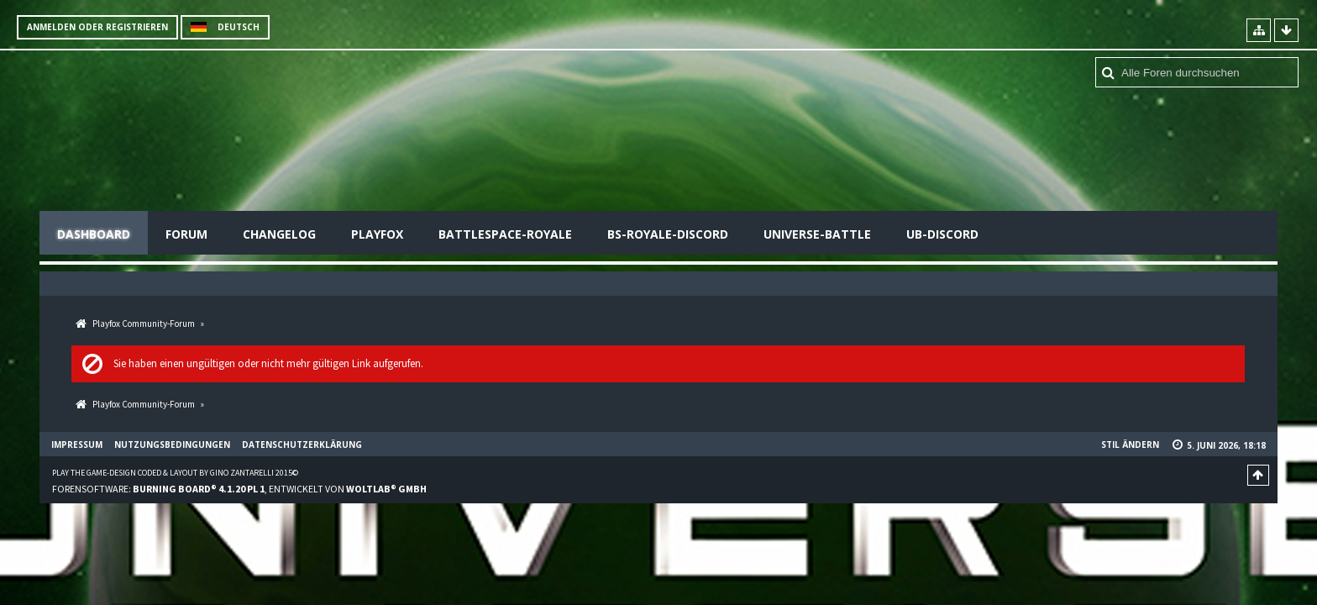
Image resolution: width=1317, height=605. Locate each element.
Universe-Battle (817, 234)
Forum (186, 234)
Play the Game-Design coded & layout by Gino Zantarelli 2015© (175, 472)
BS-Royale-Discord (667, 234)
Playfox (377, 234)
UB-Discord (942, 234)
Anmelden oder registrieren (97, 27)
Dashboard (93, 234)
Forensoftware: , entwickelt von (239, 488)
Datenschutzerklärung (302, 444)
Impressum (76, 444)
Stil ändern (1130, 444)
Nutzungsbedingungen (172, 444)
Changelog (279, 234)
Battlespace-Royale (505, 234)
